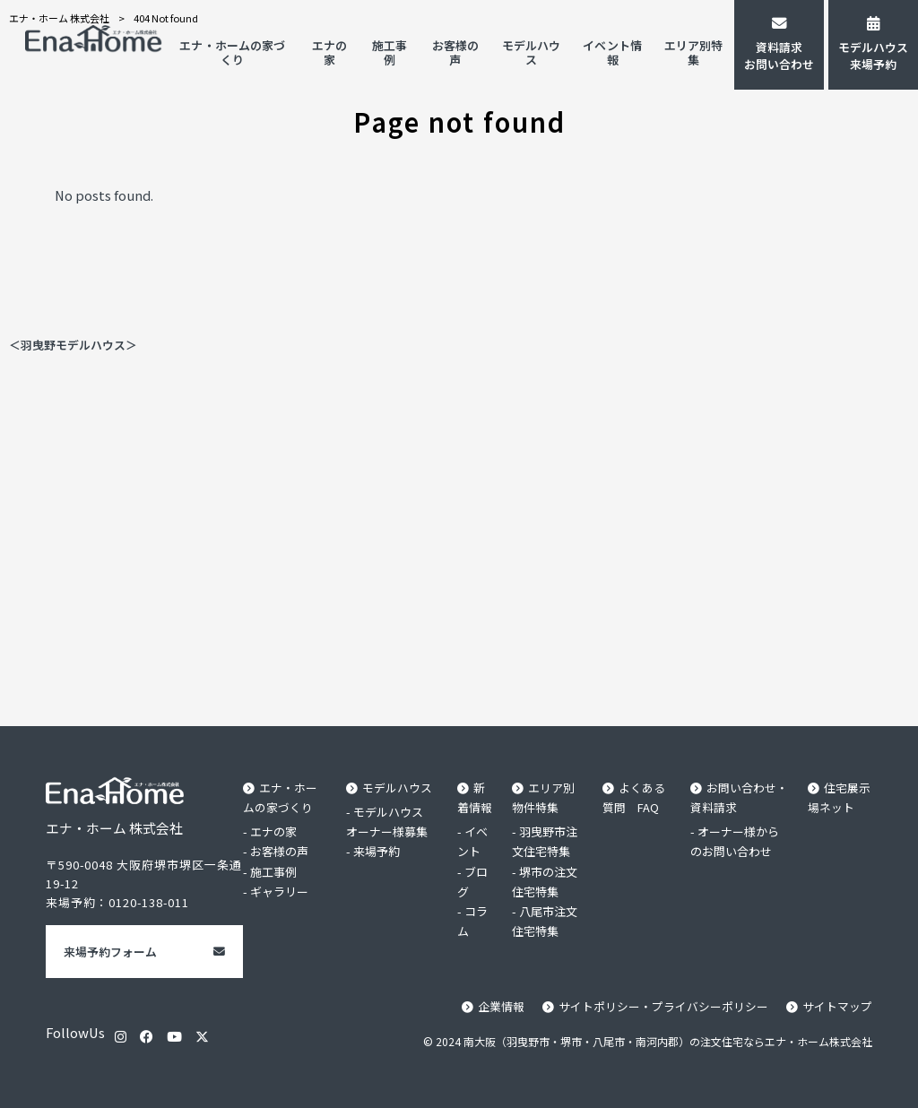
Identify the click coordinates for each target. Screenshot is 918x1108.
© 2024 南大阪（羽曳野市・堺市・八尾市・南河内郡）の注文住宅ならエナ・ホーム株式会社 (647, 1041)
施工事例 (273, 871)
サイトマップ (837, 1006)
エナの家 (273, 831)
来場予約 (376, 851)
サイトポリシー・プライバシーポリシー (663, 1006)
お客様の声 (279, 851)
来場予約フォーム (110, 951)
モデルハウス (397, 787)
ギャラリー (279, 891)
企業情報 (501, 1006)
